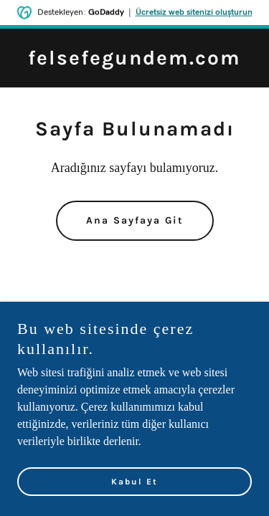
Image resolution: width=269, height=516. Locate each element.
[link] (134, 60)
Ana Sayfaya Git (135, 220)
